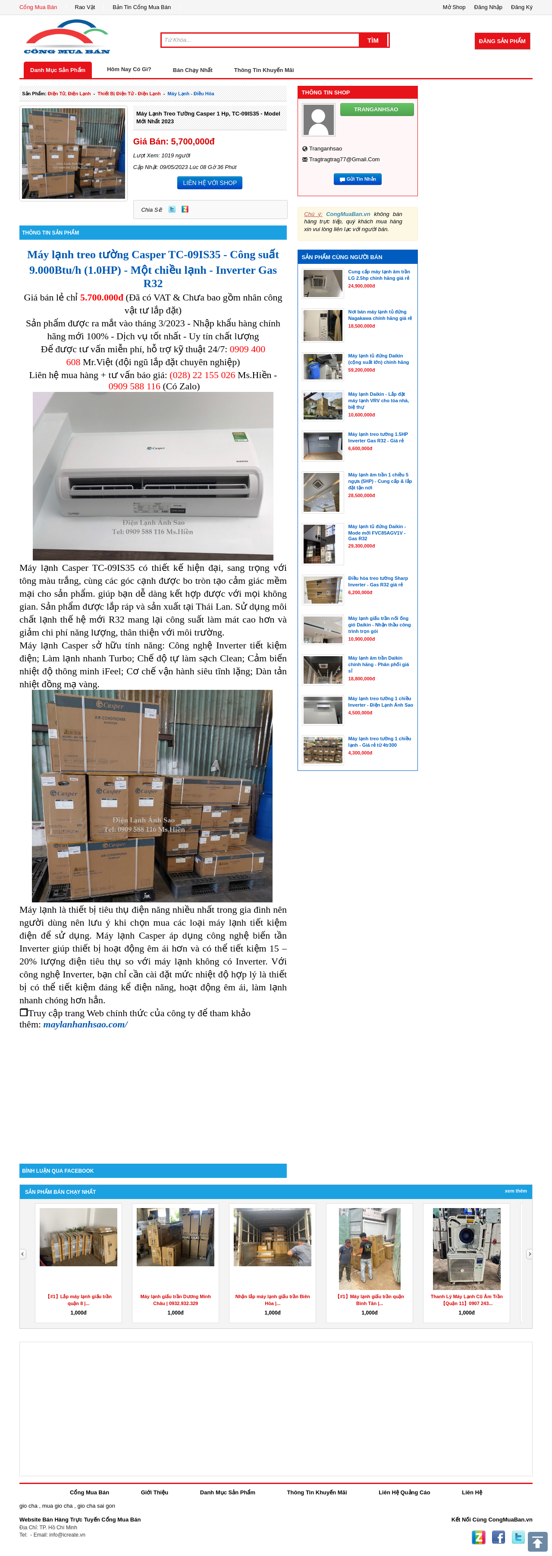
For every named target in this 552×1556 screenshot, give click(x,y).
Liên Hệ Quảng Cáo (404, 1492)
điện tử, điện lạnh (69, 93)
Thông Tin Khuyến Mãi (264, 70)
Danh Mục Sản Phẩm (57, 70)
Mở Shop (454, 7)
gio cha (28, 1506)
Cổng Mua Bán (38, 7)
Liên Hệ (472, 1492)
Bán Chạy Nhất (193, 70)
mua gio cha (57, 1506)
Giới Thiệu (154, 1492)
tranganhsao (325, 148)
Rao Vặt (85, 7)
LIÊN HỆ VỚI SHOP (210, 182)
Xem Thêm (516, 1190)
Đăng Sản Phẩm (502, 41)
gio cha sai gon (96, 1506)
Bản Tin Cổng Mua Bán (142, 7)
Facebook (498, 1537)
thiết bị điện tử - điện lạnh (128, 93)
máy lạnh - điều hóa (191, 93)
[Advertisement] (153, 1090)
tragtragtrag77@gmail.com (344, 159)
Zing (185, 209)
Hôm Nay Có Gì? (129, 69)
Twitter (172, 209)
